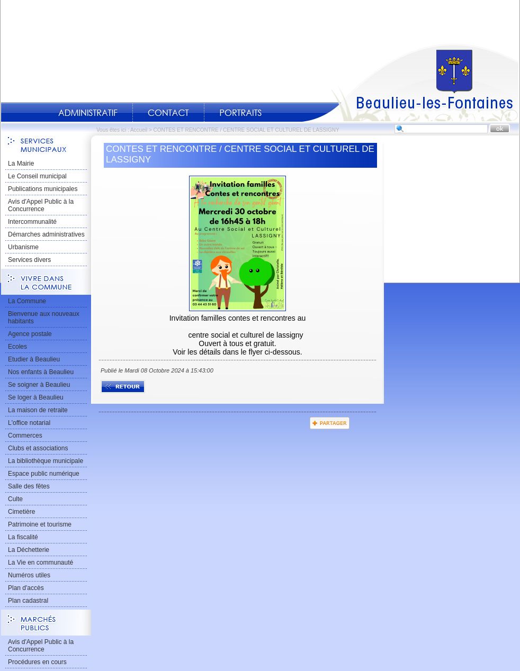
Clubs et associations (38, 448)
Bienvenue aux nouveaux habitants (43, 317)
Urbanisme (23, 247)
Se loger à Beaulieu (36, 397)
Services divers (29, 260)
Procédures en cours (37, 662)
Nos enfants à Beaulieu (41, 372)
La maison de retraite (38, 410)
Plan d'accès (26, 588)
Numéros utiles (29, 575)
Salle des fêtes (29, 486)
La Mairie (21, 163)
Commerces (25, 435)
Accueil (410, 82)
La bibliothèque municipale (45, 461)
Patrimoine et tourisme (39, 524)
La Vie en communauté (40, 562)
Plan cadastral (28, 600)
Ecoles (17, 346)
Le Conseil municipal (37, 176)
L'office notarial (29, 423)
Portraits (240, 112)
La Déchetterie (28, 550)
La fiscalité (23, 537)
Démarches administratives (46, 234)
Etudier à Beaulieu (34, 359)
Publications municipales (42, 189)
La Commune (27, 301)
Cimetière (21, 511)
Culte (15, 499)
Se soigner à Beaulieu (39, 384)
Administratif (87, 112)
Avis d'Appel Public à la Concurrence (41, 205)
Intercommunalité (32, 221)
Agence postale (30, 334)
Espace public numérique (43, 473)
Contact (168, 112)
